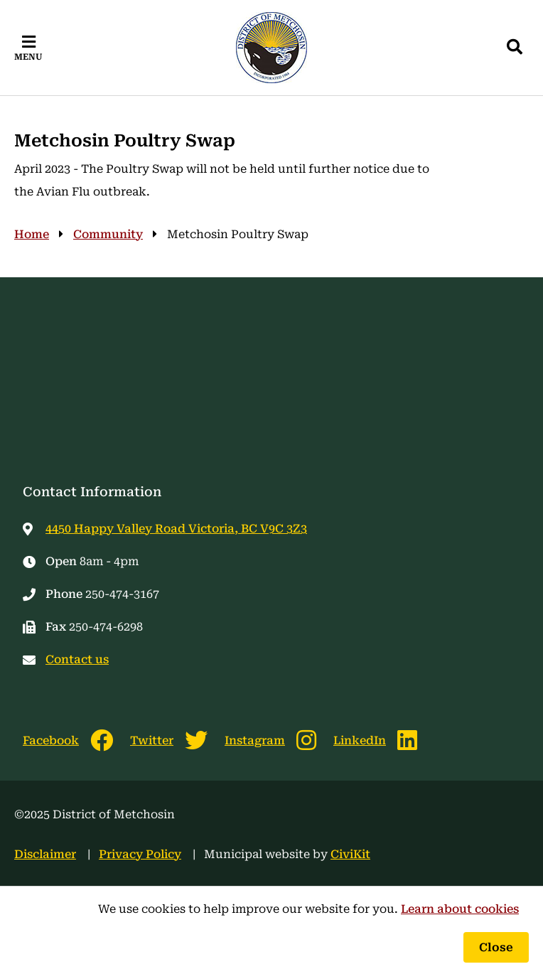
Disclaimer (45, 854)
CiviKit (350, 854)
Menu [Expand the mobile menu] (28, 57)
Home (31, 234)
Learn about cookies (460, 909)
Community (108, 234)
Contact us (77, 659)
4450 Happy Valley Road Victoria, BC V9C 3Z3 (176, 528)
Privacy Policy (140, 854)
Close (496, 947)
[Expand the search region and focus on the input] (514, 47)
